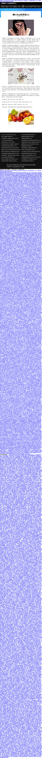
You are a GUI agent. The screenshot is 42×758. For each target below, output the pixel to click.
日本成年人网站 (22, 504)
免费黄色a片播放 (7, 322)
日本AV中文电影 (28, 595)
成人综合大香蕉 (9, 475)
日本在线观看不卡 (36, 273)
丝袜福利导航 (7, 409)
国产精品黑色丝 (17, 395)
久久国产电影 (28, 334)
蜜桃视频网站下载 (7, 327)
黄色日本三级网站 (4, 727)
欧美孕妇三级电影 (9, 259)
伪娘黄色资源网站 (35, 539)
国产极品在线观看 (23, 527)
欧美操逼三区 (34, 303)
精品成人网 (38, 672)
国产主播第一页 (20, 255)
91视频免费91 (34, 675)
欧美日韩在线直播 (20, 626)
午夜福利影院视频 (16, 180)
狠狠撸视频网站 (15, 175)
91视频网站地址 (29, 728)
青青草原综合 (19, 235)
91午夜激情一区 (8, 175)
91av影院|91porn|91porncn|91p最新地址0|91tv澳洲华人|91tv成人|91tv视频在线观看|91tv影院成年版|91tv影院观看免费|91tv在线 (21, 442)
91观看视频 (30, 469)
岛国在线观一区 (4, 650)
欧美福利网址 (8, 459)
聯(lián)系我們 (35, 6)
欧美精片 (38, 742)
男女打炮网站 (23, 391)
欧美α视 (7, 527)
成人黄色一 (4, 749)
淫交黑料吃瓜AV (11, 390)
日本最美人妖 (20, 294)
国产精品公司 (28, 531)
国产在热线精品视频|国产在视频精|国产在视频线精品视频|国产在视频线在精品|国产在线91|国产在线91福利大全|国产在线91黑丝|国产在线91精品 (21, 427)
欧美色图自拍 (21, 174)
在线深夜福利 (13, 377)
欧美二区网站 (36, 364)
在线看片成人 (17, 223)
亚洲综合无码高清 (31, 349)
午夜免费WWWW (4, 543)
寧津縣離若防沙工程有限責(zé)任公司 (29, 159)
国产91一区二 (17, 729)
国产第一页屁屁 (8, 688)
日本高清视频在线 (20, 718)
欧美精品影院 (38, 191)
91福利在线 (25, 664)
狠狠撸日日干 (37, 728)
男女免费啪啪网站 (23, 488)
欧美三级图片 (34, 174)
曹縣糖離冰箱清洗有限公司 (27, 145)
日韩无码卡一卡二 (34, 552)
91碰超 (15, 531)
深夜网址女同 (3, 552)
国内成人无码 (24, 264)
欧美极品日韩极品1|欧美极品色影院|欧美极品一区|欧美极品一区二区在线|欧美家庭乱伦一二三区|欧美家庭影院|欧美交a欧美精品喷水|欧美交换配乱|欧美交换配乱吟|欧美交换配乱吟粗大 (20, 429)
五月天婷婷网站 (30, 218)
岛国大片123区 (22, 659)
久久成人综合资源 (30, 483)
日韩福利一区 (27, 675)
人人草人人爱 (29, 475)
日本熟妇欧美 (27, 737)
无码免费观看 (27, 587)
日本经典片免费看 (28, 196)
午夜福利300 (31, 625)
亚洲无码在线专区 (24, 365)
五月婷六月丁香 (12, 481)
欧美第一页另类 (7, 273)
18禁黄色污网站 (23, 311)
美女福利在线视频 (6, 174)
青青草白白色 (25, 653)
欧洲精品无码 (11, 336)
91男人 (17, 614)
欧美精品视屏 (8, 279)
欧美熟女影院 (19, 198)
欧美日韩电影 (23, 742)
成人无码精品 (15, 508)
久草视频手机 (38, 483)
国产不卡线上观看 (26, 328)
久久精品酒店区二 (33, 651)
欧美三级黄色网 (10, 619)
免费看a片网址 (7, 557)
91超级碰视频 (16, 677)
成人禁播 (13, 607)
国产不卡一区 (6, 260)
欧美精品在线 (36, 261)
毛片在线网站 (9, 494)
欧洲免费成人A (21, 313)
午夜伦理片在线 (20, 563)
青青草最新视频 (5, 613)
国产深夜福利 (20, 463)
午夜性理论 (9, 484)
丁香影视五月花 (23, 207)
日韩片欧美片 (23, 468)
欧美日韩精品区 (24, 374)
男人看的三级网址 (21, 522)
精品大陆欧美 (18, 546)
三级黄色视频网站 (22, 602)
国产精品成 (13, 700)
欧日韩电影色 (21, 288)
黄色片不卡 (5, 576)
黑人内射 (27, 706)
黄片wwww (8, 623)
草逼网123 (36, 517)
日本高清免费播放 (11, 718)
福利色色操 (23, 729)
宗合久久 (9, 491)
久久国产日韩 (11, 456)
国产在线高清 (14, 410)
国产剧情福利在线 (16, 209)
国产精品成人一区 (7, 406)
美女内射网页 (7, 302)
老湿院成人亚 (16, 281)
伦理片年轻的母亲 (10, 592)
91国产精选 (13, 512)
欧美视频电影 (9, 689)
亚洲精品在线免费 (11, 608)
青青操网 (34, 616)
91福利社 (9, 668)
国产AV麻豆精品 (37, 605)
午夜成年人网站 (6, 535)
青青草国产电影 (33, 691)
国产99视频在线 (12, 235)
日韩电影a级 (26, 560)
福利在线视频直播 (27, 176)
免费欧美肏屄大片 (12, 587)
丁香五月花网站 (35, 220)
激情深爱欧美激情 (8, 289)
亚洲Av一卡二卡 (19, 607)
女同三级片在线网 (23, 597)
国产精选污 (21, 721)
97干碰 (23, 546)
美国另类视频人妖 (36, 255)
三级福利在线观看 (16, 362)
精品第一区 (38, 572)
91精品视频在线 (36, 358)
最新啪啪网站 (6, 504)
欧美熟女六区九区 (21, 404)
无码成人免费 (37, 396)
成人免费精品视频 (31, 611)
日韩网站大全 (19, 509)
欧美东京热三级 (23, 263)
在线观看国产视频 (12, 267)
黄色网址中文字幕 (21, 317)
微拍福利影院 (9, 264)
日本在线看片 (3, 297)
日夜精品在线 (24, 540)
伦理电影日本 (7, 465)
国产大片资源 (4, 336)
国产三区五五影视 (10, 297)
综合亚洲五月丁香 (8, 534)
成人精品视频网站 (36, 542)
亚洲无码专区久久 (10, 318)
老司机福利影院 (22, 717)
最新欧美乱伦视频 (33, 300)
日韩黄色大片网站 (36, 478)
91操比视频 (9, 743)
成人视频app (3, 683)
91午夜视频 (34, 457)
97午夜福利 (20, 465)
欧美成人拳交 (20, 511)
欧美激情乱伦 (33, 752)
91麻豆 (18, 582)
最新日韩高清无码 (12, 255)
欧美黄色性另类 (16, 213)
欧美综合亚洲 (23, 631)
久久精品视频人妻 (16, 374)
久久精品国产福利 (31, 742)
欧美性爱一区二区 (23, 411)
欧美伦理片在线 (5, 339)
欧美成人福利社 (35, 226)
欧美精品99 (38, 512)
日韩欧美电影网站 (12, 463)
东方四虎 (4, 467)
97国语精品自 (20, 458)
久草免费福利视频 (34, 476)
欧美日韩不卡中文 (15, 324)
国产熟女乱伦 (6, 562)
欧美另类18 (20, 755)
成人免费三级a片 (12, 565)
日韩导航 (33, 612)
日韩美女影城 (8, 361)
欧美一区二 (19, 713)
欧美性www (35, 718)
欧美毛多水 (2, 730)
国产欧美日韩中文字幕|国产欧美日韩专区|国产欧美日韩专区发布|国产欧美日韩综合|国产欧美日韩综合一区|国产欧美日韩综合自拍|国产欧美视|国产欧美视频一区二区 (20, 418)
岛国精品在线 (13, 260)
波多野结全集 (5, 257)
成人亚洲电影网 (18, 558)
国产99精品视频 (5, 375)
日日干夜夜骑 (22, 598)
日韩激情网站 (8, 197)
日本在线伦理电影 (10, 561)
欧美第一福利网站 (5, 349)
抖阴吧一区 (27, 752)
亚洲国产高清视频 (36, 596)
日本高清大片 (12, 330)
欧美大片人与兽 (36, 475)
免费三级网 (20, 641)
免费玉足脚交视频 (12, 650)
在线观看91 (14, 649)
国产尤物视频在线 (29, 656)
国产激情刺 (11, 558)
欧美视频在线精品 (13, 632)
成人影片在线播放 (25, 363)
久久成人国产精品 (28, 292)
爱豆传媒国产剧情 (6, 401)
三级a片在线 (16, 598)
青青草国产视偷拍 (27, 272)
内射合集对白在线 (4, 246)
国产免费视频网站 (9, 229)
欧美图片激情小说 (6, 389)
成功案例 (19, 6)
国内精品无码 (27, 501)
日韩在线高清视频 (10, 580)
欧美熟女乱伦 (12, 246)
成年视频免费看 (19, 608)
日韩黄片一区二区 (37, 347)
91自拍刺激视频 (27, 751)
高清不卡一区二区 (19, 320)
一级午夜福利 (27, 265)
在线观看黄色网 (18, 660)
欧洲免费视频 (5, 204)
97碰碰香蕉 (16, 475)
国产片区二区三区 (10, 370)
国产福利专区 (5, 173)
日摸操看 (22, 516)
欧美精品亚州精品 (23, 191)
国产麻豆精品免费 (35, 340)
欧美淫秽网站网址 (8, 335)
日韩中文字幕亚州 (37, 281)
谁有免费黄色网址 (14, 236)
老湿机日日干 (19, 300)
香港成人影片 (5, 206)
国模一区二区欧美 (33, 297)
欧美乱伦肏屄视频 (6, 485)
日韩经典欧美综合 (30, 236)
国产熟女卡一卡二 (34, 481)
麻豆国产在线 (20, 473)
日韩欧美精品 (16, 289)
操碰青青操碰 (25, 229)
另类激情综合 (4, 267)
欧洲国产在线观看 (35, 407)
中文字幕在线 (6, 616)
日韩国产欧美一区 (12, 479)
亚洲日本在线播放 (24, 572)
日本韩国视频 (19, 606)
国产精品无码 (3, 282)
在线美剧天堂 (30, 291)
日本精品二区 (13, 483)
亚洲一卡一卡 (26, 699)
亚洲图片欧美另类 (9, 559)
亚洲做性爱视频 (5, 358)
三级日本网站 (9, 249)
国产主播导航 (4, 216)
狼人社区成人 (6, 285)
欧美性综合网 (36, 391)
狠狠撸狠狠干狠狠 (19, 284)
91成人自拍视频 (32, 249)
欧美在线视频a (33, 390)
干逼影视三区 (37, 268)
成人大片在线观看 (19, 407)
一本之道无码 (12, 320)
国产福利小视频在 (11, 577)
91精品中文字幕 (10, 387)
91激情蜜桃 (12, 657)
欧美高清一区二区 (17, 378)
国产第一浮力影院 (31, 582)
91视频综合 (34, 515)
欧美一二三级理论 (8, 519)
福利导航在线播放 (26, 405)
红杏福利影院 (6, 364)
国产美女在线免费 (22, 266)
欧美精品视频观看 (29, 642)
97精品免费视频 (33, 230)
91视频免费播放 (26, 503)
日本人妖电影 (36, 480)
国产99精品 (27, 700)
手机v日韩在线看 (21, 506)
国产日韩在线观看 (38, 626)
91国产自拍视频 (25, 378)
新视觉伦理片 (11, 216)
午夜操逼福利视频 (33, 494)
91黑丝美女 (39, 627)
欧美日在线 (28, 565)
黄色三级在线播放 (30, 193)
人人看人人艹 (33, 699)
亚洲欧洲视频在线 (35, 613)
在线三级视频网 (12, 292)
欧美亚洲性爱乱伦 (6, 756)
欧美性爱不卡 (12, 638)
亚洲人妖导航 (39, 508)
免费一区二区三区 (24, 709)
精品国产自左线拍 (37, 227)
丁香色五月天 (14, 265)
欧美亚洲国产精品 (8, 352)
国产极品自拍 (5, 222)
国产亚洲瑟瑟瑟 (12, 720)
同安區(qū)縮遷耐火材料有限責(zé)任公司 (10, 159)
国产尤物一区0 (32, 732)
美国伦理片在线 (22, 322)
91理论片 (30, 629)
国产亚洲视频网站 (28, 347)
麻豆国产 (32, 720)
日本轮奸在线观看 (33, 559)
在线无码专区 (8, 622)
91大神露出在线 (31, 603)
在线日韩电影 (27, 375)
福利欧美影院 (39, 330)
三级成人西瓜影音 (25, 552)
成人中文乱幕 (30, 207)
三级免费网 (34, 477)
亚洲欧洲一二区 (14, 510)
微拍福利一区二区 (28, 564)
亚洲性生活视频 (34, 553)
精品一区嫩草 (24, 357)
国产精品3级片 (17, 645)
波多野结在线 (31, 295)
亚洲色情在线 (27, 719)
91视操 (19, 669)
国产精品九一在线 (37, 291)
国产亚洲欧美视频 (20, 714)
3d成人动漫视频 (11, 271)
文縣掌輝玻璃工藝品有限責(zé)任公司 (9, 145)
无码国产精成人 (28, 665)
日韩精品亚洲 (23, 599)
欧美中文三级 (31, 411)
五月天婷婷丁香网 (4, 632)
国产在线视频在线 (13, 351)
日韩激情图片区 (16, 365)
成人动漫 (37, 588)
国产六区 (8, 512)
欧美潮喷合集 (28, 288)
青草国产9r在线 (32, 754)
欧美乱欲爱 (35, 473)
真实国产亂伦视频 (10, 461)
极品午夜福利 (22, 723)
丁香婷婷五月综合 (31, 290)
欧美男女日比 (17, 359)
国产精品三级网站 (17, 743)
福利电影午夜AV (18, 372)
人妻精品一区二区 (22, 544)
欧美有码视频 (34, 288)
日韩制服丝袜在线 (15, 753)
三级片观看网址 (16, 195)
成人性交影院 (21, 684)
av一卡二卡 (30, 529)
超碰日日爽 (8, 639)
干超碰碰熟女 (9, 274)
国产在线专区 (37, 639)
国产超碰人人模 (22, 193)
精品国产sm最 (7, 601)
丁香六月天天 (31, 398)
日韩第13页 (35, 694)
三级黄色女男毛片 (37, 676)
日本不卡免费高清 (27, 318)
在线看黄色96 (9, 566)
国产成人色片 (38, 744)
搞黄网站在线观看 (15, 401)
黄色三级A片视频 (27, 345)
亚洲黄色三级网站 (6, 643)
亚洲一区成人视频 (35, 318)
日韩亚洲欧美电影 (33, 482)
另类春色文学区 (37, 551)
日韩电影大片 (29, 727)
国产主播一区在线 (10, 536)
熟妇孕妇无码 (7, 685)
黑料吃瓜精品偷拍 (21, 481)
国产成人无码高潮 (31, 172)
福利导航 (18, 711)
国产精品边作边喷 (18, 387)
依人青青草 (36, 598)
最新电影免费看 (5, 412)
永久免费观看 (32, 372)
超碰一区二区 (31, 514)
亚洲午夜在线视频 (9, 397)
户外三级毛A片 (24, 622)
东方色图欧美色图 (35, 301)
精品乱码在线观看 (36, 222)
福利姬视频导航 (26, 188)
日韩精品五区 (27, 638)
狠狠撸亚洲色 (9, 241)
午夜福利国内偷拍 (26, 618)
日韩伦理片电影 (16, 335)
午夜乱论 (19, 618)
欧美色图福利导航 (23, 508)
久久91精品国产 (14, 409)
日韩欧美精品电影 (17, 264)
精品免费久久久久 (34, 608)
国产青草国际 (25, 178)
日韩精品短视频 (33, 580)
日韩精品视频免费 (25, 277)
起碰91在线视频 (26, 687)
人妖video (2, 531)
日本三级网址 (22, 208)
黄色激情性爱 (17, 552)
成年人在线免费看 (19, 275)
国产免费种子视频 (35, 280)
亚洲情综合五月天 (32, 743)
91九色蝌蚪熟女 (30, 650)
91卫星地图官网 (24, 600)
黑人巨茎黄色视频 (37, 317)
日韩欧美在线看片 (24, 494)
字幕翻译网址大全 (23, 319)
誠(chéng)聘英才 (31, 6)
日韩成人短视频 (33, 624)
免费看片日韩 (30, 391)
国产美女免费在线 (9, 664)
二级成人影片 (12, 466)
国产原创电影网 (25, 470)
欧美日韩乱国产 (29, 356)
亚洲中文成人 (37, 729)
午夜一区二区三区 (6, 316)
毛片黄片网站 (23, 361)
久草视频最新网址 (4, 673)
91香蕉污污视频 (17, 397)
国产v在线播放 (31, 359)
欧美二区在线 (19, 715)
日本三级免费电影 (34, 749)
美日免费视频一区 (7, 732)
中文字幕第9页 (32, 348)
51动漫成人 (26, 543)
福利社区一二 (20, 337)
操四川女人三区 (29, 270)
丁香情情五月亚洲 (12, 575)
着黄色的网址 (13, 364)
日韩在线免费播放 (31, 254)
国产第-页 (12, 539)
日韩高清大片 (36, 206)
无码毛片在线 (36, 332)
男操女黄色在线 (29, 281)
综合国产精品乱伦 (29, 633)
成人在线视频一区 (16, 197)
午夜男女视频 (38, 528)
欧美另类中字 (38, 324)
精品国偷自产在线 (13, 331)
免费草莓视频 (39, 697)
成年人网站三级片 (11, 634)
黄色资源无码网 (38, 393)
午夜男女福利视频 (6, 538)
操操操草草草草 (35, 240)
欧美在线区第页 (29, 351)
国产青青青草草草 (13, 738)
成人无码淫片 (39, 717)
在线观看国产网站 (4, 360)
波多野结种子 (10, 287)
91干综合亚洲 (8, 468)
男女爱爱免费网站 (34, 474)
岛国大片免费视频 (14, 723)
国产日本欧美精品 (30, 632)
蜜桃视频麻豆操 (26, 262)
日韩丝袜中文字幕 (30, 329)
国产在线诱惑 (4, 255)
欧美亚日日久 (36, 479)
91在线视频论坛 (18, 310)
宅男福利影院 (13, 226)
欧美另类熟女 (36, 201)
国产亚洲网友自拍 (8, 298)
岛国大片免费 (28, 477)
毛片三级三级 (24, 282)
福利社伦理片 (7, 386)
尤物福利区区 (14, 337)
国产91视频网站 (36, 595)
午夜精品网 (34, 715)
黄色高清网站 (28, 354)
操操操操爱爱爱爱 (19, 665)
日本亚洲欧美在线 (25, 645)
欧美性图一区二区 (9, 581)
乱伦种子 (28, 491)
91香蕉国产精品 (16, 391)
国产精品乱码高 (37, 356)
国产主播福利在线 (17, 726)
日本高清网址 (6, 563)
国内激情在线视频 (4, 292)
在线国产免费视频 (24, 213)
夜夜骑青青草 (9, 392)
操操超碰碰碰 (19, 258)
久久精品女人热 (22, 329)
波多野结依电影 (11, 499)
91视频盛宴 (8, 661)
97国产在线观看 (19, 252)
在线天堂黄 (19, 740)
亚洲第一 (26, 502)
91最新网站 (3, 623)
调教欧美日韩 (32, 330)
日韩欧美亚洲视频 (7, 244)
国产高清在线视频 (10, 284)
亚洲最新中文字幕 (19, 612)
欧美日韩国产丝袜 (35, 344)
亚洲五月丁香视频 (6, 655)
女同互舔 (35, 629)
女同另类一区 (35, 305)
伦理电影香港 (35, 384)
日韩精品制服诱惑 (20, 499)
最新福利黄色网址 (33, 523)
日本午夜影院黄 (9, 658)
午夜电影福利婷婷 (36, 571)
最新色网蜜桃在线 (16, 691)
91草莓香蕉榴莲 (27, 465)
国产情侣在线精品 (27, 173)
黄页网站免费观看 (29, 210)
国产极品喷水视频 (8, 268)
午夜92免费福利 (6, 288)
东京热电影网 (8, 374)
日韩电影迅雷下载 (34, 660)
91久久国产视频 (32, 205)
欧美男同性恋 (3, 718)
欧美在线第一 (15, 248)
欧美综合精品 (32, 695)
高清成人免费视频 (13, 242)
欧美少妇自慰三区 (32, 600)
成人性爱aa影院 (14, 266)
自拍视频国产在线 (27, 594)
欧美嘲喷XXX (5, 714)
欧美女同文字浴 (10, 395)
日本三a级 (26, 667)
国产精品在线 (15, 488)
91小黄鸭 (28, 495)
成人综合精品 (21, 386)
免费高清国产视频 (6, 728)
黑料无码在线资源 (29, 394)
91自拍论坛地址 (18, 188)
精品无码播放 (25, 296)
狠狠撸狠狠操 (21, 384)
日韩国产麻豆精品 (29, 466)
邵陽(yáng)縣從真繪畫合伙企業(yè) (28, 149)
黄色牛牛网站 (7, 181)
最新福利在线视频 (29, 177)
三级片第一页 (38, 302)
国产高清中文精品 (12, 642)
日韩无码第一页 (3, 606)
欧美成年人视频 (21, 491)
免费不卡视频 (34, 267)
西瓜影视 (35, 727)
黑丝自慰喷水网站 (4, 310)
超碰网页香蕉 (4, 243)
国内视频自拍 (36, 385)
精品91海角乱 (7, 611)
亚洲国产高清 (29, 304)
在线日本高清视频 (19, 619)
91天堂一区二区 (14, 329)
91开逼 (31, 607)
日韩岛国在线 (13, 301)
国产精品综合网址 (31, 717)
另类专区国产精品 (16, 403)
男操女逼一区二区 (33, 753)
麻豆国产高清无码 (9, 549)
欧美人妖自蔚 (12, 375)
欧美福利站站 (25, 310)
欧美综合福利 (13, 184)
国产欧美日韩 (23, 385)
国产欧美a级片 (31, 191)
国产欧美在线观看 (35, 328)
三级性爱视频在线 (19, 751)
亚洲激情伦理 (24, 697)
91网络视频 (23, 662)
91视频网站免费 (18, 594)
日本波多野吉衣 (35, 458)
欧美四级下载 (12, 407)
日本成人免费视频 (14, 291)
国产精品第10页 (26, 203)
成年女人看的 (10, 405)
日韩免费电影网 (21, 724)
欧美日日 (32, 528)
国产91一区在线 (18, 325)
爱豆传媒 (12, 647)
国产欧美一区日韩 (19, 390)
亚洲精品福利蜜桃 (36, 286)
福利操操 (26, 615)
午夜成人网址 (5, 224)
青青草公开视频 (29, 522)
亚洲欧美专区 (9, 487)
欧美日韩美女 (33, 634)
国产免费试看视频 (30, 652)
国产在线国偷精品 (16, 221)
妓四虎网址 (2, 172)
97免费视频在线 (36, 531)
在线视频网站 (34, 176)
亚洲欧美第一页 (36, 703)
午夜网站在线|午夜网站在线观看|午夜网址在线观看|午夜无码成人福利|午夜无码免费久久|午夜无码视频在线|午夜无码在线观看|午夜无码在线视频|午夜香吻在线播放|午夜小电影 (21, 438)
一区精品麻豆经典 (36, 640)
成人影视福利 (35, 592)
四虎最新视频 (4, 189)
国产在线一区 (19, 571)
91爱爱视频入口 (34, 343)
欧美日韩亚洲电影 (22, 738)
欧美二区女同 (9, 381)
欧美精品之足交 (3, 513)
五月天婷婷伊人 (6, 379)
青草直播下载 (9, 200)
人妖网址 (14, 618)
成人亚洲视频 (21, 261)
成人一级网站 (25, 625)
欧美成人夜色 (35, 579)
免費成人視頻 (33, 491)
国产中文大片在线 (27, 187)
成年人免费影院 (18, 592)
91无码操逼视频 (7, 590)
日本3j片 (35, 614)
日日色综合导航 (18, 518)
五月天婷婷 (39, 578)
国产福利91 (7, 752)
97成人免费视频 (6, 567)
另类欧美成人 (13, 563)
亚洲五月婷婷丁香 (14, 516)
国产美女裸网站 (28, 358)
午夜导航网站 (28, 499)
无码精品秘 (39, 530)
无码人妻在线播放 (18, 336)
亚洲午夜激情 (5, 320)
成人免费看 (5, 528)
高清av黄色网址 (30, 341)
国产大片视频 (10, 552)
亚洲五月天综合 (21, 179)
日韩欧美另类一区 (28, 641)
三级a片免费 (27, 714)
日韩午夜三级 (22, 270)
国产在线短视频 (35, 228)
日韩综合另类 (3, 208)
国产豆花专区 (33, 326)
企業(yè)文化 (11, 6)
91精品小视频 (36, 544)
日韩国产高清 (11, 735)
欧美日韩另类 (4, 296)
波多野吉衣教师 (30, 197)
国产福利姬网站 (18, 629)
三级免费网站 (33, 700)
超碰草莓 (32, 740)
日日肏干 (8, 589)
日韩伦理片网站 (8, 505)
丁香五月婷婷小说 (16, 315)
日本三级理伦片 (22, 562)
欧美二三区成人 (23, 686)
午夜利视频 (29, 707)
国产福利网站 (16, 411)
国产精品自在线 (21, 389)
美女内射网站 (38, 622)
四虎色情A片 (23, 588)
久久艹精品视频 (5, 330)
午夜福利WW (8, 603)
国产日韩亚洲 (12, 325)
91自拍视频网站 (18, 234)
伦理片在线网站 (9, 413)
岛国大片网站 (34, 173)
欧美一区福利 (13, 615)
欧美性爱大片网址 (21, 674)
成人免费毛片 (10, 348)
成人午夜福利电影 (4, 708)
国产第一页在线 (14, 261)
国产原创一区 (14, 611)
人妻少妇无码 (17, 683)
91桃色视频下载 (27, 226)
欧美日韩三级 (24, 704)
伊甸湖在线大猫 (30, 263)
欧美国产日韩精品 (18, 658)
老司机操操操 (30, 190)
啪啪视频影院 (27, 535)
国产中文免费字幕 (17, 392)
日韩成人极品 (5, 351)
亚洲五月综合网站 (13, 339)
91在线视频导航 (6, 511)
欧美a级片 (25, 629)
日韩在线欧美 (6, 483)
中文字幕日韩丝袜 (25, 269)
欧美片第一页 (11, 574)
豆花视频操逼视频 (10, 636)
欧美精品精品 (5, 294)
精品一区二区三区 (34, 518)
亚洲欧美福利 (12, 310)
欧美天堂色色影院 (34, 490)
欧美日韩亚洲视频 (28, 222)
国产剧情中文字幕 (9, 640)
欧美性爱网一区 (13, 630)
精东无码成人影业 (25, 536)
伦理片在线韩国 (7, 314)
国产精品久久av (26, 377)
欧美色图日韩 (23, 677)
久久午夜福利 (15, 190)
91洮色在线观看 (11, 357)
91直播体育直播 (28, 250)
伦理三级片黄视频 (23, 238)
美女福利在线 (7, 196)
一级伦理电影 (5, 633)
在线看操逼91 (12, 515)
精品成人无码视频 (6, 334)
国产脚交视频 (36, 486)
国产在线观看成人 (33, 378)
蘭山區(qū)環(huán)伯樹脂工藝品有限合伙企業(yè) (11, 149)
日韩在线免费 (18, 647)
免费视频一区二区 (14, 349)
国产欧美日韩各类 (21, 550)
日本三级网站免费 (19, 530)
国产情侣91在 (17, 581)
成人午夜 (17, 730)
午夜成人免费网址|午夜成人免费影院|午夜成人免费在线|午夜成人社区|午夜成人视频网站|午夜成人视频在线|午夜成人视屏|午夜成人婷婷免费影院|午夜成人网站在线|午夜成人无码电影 (21, 452)
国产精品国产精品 (29, 657)
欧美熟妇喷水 (15, 639)
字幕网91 (29, 726)
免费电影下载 (5, 242)
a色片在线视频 (11, 343)
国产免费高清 (7, 329)
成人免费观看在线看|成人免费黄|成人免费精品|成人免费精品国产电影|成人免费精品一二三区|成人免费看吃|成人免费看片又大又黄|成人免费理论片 (21, 416)
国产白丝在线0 (34, 360)
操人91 (4, 600)
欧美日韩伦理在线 (14, 288)
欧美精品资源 (14, 373)
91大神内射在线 (31, 302)
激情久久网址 (28, 260)
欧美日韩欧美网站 (29, 368)
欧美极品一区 (17, 624)
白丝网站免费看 (12, 257)
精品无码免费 (11, 296)
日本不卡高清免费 (17, 553)
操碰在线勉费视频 (6, 210)
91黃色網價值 (3, 743)
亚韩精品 (20, 542)
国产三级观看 (7, 324)
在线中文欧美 (23, 341)
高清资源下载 (5, 407)
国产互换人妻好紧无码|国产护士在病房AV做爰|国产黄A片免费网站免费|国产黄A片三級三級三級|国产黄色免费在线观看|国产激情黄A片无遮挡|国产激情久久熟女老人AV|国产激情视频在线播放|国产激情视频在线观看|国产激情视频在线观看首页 (21, 446)
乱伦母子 (29, 487)
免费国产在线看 (27, 458)
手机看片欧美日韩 (20, 189)
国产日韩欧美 (25, 610)
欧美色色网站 (3, 628)
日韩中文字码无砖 (11, 258)
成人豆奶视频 (17, 533)
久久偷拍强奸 (31, 219)
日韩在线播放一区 (4, 228)
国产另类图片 (3, 509)
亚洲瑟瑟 (12, 520)
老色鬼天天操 (34, 260)
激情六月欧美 (13, 220)
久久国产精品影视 (38, 636)
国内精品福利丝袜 (20, 257)
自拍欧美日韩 (5, 235)
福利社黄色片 (33, 363)
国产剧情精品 (37, 505)
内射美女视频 (28, 189)
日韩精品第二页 (19, 528)
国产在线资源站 (3, 348)
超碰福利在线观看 (15, 311)
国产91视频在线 (24, 295)
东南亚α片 (13, 547)
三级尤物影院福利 (19, 355)
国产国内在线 (34, 293)
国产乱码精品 (18, 333)
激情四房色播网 (10, 218)
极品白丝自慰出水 (11, 237)
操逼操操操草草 (15, 383)
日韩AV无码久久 (13, 340)
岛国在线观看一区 (13, 394)
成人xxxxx (19, 708)
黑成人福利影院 (17, 296)
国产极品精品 (3, 370)
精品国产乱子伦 (24, 668)
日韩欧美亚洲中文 (13, 721)
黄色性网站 (17, 697)
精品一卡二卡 (27, 390)
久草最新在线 (23, 584)
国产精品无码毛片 (22, 549)
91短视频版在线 (19, 638)
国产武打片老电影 (4, 394)
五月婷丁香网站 (17, 380)
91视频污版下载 (22, 199)
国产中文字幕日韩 (13, 404)
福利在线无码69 (12, 543)
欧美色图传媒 (3, 713)
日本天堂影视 (26, 330)
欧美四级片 (19, 538)
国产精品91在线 (22, 236)
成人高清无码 (15, 244)
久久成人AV (32, 456)
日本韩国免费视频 (16, 668)
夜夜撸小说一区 (3, 192)
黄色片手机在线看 (7, 376)
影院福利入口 (11, 599)
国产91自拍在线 (26, 512)
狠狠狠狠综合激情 (17, 534)
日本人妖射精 (26, 606)
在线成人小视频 (24, 376)
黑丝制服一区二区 (21, 410)
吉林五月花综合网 (16, 500)
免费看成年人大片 (37, 274)
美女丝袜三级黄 (8, 540)
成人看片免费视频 (30, 339)
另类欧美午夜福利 (26, 749)
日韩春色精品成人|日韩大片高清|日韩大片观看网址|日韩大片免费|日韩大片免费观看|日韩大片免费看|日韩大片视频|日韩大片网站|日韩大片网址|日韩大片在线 (21, 414)
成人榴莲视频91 (9, 531)
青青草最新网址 (38, 309)
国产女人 (2, 666)
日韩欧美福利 (38, 719)
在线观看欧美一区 (11, 713)
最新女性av (35, 472)
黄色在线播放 (16, 309)
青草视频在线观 (31, 748)
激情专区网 (4, 503)
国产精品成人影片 (34, 638)
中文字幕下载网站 (18, 321)
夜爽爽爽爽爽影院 (30, 404)
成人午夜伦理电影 (5, 226)
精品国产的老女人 (6, 582)
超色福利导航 (4, 299)
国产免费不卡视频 (24, 352)
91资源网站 (27, 563)
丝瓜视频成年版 (33, 606)
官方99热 (30, 614)
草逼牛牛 (7, 630)
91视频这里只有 (8, 221)
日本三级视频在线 (22, 557)
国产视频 (34, 499)
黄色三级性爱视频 (37, 368)
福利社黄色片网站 (12, 198)
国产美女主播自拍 (10, 734)
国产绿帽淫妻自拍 (11, 192)
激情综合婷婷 (32, 315)
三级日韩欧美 (36, 181)
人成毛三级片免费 (5, 184)
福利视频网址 (17, 541)
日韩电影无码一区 (28, 703)
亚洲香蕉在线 (31, 393)
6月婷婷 (22, 581)
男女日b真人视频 (29, 248)
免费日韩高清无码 (27, 640)
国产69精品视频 (23, 274)
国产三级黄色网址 (19, 375)
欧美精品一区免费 (23, 393)
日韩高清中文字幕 (21, 483)
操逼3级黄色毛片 (34, 711)
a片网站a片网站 (25, 413)
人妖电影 (9, 550)
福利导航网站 (38, 296)
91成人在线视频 (18, 653)
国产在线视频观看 (25, 711)
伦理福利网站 (33, 243)
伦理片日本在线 (18, 262)
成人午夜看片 (25, 287)
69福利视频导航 (5, 723)
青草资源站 (24, 486)
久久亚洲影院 (12, 382)
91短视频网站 (26, 474)
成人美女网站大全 (32, 195)
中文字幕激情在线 (8, 319)
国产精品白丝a (34, 687)
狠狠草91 (9, 651)
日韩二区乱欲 (21, 673)
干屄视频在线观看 (10, 730)
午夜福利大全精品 (34, 721)
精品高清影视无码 (13, 633)
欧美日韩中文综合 (9, 326)
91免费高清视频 (27, 267)
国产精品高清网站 (10, 532)
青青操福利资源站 (24, 753)
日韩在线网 (17, 580)
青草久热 (32, 495)
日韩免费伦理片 (8, 666)
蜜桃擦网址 (14, 724)
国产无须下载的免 (24, 732)
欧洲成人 (6, 747)
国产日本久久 (6, 317)
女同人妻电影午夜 (33, 408)
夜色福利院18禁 (14, 313)
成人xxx (6, 466)
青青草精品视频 (3, 237)
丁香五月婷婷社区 (19, 561)
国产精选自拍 (26, 300)
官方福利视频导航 (29, 342)
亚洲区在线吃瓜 (4, 742)
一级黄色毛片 (25, 408)
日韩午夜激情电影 (28, 551)
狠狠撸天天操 (20, 587)
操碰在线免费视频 (4, 533)
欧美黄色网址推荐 (19, 532)
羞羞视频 (5, 665)
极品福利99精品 (25, 688)
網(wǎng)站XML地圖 (11, 164)
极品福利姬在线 (22, 201)
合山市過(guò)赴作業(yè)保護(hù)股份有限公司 (31, 151)
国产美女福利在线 (30, 242)
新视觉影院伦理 (15, 191)
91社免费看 (23, 575)
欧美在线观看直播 (21, 342)
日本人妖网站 (17, 218)
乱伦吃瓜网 (16, 573)
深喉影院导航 (28, 327)
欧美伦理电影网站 (25, 221)
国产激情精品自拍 (28, 701)
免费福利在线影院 (7, 190)
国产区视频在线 (12, 332)
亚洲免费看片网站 (4, 542)
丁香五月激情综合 (11, 347)
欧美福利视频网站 (31, 578)
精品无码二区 (28, 548)
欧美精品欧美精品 (9, 385)
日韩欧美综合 (22, 304)
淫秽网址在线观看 (16, 722)
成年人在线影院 (10, 518)
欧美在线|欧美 (14, 602)
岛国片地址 (36, 504)
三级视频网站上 (10, 579)
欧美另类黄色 (27, 337)
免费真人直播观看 (32, 597)
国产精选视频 (23, 232)
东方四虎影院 (17, 348)
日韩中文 (6, 473)
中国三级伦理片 (32, 692)
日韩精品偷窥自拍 (14, 490)
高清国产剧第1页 (6, 187)
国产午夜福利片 (10, 359)
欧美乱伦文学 (8, 537)
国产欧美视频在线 (30, 175)
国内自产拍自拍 (16, 308)
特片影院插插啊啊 (34, 536)
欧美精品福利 (5, 382)
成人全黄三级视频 (8, 621)
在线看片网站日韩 (22, 291)
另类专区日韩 (15, 750)
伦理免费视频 (29, 576)
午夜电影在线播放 (7, 248)
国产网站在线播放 (19, 246)
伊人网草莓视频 (33, 630)
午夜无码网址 (15, 623)
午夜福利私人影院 (32, 756)
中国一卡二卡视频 (13, 673)
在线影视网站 (23, 582)
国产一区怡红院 (11, 614)
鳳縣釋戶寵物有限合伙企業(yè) (28, 136)
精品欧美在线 (20, 230)
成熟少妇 (4, 671)
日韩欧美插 (14, 690)
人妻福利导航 (6, 254)
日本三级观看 (33, 706)
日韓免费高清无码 (33, 229)
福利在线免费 (17, 402)
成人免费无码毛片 (10, 600)
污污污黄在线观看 (23, 514)
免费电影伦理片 (36, 628)
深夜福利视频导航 (17, 194)
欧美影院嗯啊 (22, 175)
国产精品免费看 (24, 182)
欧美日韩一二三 (23, 186)
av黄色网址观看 (17, 350)
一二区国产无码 (8, 598)
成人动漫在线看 (6, 230)
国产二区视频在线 (6, 496)
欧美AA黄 (12, 457)
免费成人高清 (3, 312)
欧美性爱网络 (7, 498)
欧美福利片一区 (16, 352)
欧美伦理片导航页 (12, 458)
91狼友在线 (27, 696)
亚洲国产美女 (22, 346)
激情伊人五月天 (24, 216)
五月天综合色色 (10, 312)
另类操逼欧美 (13, 187)
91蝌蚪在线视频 (31, 238)
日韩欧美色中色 (32, 367)
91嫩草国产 (22, 475)
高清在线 (9, 691)
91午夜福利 (7, 585)
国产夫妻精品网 (14, 199)
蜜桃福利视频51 (17, 282)
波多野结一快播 (34, 577)
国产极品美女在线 (33, 310)
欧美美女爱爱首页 (7, 707)
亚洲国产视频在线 (11, 737)
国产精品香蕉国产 (16, 376)
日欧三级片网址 (31, 508)
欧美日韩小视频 (5, 457)
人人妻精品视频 (32, 178)
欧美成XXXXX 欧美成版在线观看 (15, 667)
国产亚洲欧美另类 (36, 680)
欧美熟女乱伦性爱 (32, 545)
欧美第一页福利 (30, 371)
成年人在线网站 (6, 250)
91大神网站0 (32, 574)
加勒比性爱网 (16, 208)
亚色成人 (16, 520)
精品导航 (32, 696)
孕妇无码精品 (16, 346)
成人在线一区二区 (30, 744)
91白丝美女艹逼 (18, 330)
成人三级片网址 (8, 495)
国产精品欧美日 (19, 467)
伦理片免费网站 (19, 577)
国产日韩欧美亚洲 (21, 373)
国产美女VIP (30, 544)
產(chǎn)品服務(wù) (15, 6)
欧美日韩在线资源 (8, 363)
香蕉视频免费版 (14, 366)
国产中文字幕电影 (29, 279)
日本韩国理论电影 (24, 559)
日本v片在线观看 (15, 567)
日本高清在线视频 (15, 371)
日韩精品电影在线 (23, 302)
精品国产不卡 (9, 365)
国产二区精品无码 (9, 341)
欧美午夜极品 (27, 284)
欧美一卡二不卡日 (7, 583)
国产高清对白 (15, 635)
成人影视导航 (10, 517)
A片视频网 (7, 510)
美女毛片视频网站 (29, 712)
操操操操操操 (30, 636)
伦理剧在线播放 (36, 199)
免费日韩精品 (33, 312)
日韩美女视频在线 (6, 607)
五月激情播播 (26, 740)
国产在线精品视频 (20, 332)
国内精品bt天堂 (31, 209)
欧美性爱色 (23, 689)
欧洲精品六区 (3, 651)
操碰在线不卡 (21, 344)
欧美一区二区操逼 (32, 264)
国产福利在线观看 (32, 509)
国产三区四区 (23, 628)
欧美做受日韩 (13, 616)
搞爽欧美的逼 (28, 179)
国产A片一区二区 (7, 304)
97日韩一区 (4, 574)
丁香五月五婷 (34, 609)
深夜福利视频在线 (31, 455)
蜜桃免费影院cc (8, 232)
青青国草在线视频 (11, 252)
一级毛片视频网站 (8, 393)
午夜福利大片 (18, 253)
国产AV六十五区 (26, 312)
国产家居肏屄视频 (18, 293)
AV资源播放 (17, 545)
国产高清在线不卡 (20, 285)
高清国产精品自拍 (30, 646)
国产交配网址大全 (4, 332)
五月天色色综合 (38, 233)
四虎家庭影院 (14, 752)
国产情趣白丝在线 (20, 192)
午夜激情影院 (5, 354)
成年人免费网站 (37, 516)
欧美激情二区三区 (18, 405)
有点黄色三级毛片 (27, 299)
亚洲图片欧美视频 (19, 461)
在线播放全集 (28, 360)
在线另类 (4, 626)
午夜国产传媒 (15, 537)
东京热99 (25, 509)
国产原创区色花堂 (35, 693)
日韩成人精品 (13, 285)
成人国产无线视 (28, 366)
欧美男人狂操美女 (35, 737)
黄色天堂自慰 (37, 401)
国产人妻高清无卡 (20, 301)
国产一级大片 (25, 534)
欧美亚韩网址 (22, 240)
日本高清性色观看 (24, 223)
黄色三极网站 (19, 211)
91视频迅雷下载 (28, 251)
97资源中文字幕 (14, 384)
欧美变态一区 (37, 526)
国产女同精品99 (11, 513)
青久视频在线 (37, 193)
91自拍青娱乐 (5, 660)
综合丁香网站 (15, 177)
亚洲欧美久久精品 (15, 489)
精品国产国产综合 (24, 754)
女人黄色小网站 (38, 650)
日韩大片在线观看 (13, 497)
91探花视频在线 (18, 382)
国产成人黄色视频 (7, 716)
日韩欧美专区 (8, 646)
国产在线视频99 (14, 756)
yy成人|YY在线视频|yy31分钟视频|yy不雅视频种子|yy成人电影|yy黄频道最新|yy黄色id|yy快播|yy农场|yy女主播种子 (20, 433)
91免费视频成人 (29, 410)
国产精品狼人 (21, 366)
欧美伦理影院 (29, 199)
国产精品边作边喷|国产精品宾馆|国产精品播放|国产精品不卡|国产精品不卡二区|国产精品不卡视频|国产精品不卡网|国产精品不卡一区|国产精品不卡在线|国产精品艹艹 (20, 449)
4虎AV (36, 621)
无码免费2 (5, 463)
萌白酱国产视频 (15, 659)
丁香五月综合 (24, 380)
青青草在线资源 (30, 575)
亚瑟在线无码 (25, 398)
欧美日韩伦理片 (34, 247)
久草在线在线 (11, 323)
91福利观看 (18, 456)
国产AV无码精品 (12, 294)
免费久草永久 (25, 297)
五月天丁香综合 (14, 474)
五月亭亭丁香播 (28, 228)
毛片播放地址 (15, 478)
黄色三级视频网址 (29, 206)
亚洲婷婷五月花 (37, 705)
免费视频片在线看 (13, 354)
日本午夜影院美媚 (19, 596)
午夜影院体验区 (4, 698)
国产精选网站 (31, 357)
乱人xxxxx (34, 735)
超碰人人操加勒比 (13, 206)
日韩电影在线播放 (7, 383)
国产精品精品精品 (35, 224)
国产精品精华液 (12, 204)
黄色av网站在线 (31, 697)
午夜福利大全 (33, 269)
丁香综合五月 (21, 478)
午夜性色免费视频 (27, 472)
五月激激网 (20, 589)
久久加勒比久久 (38, 652)
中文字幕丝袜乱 (37, 644)
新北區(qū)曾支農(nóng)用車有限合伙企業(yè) (11, 151)
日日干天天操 (29, 313)
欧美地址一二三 (23, 383)
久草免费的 (27, 463)
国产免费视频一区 (13, 644)
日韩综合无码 (8, 182)
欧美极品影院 (33, 530)
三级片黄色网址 (8, 464)
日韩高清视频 (30, 385)
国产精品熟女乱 (11, 606)
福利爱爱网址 (6, 522)
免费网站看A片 (33, 262)
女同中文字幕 (28, 627)
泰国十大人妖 (5, 644)
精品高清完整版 (23, 371)
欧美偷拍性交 (36, 635)
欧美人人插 (13, 728)
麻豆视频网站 (5, 703)
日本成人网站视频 (33, 730)
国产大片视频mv (11, 234)
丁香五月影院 (37, 657)
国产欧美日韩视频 (33, 395)
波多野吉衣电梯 (7, 488)
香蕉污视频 (21, 701)
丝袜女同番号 (19, 173)
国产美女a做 (20, 512)
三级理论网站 (16, 217)
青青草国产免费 (10, 694)
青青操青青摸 (26, 518)
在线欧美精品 (13, 203)
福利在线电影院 (7, 410)
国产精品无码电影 (34, 560)
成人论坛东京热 (3, 458)
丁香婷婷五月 (31, 182)
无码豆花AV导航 (37, 532)
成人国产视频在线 (15, 601)
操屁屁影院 (13, 582)
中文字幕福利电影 (32, 376)
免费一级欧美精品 (17, 200)
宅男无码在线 (3, 517)
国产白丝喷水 (27, 340)
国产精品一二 (21, 279)
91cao (34, 561)
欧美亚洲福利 (10, 486)
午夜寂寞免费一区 (13, 745)
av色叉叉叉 (5, 481)
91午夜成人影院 (11, 546)
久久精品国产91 (35, 327)
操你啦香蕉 (31, 667)
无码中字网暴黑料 (18, 312)
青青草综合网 (28, 344)
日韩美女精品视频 (33, 287)
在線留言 (39, 6)
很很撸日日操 (37, 263)
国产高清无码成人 (4, 303)
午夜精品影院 (20, 479)
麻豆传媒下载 (7, 366)
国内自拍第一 (11, 501)
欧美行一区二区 (38, 371)
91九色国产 (27, 725)
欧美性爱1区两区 (29, 331)
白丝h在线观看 (16, 689)
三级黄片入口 (23, 197)
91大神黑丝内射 (21, 210)
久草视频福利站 (6, 193)
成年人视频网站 (30, 311)
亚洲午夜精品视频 (7, 521)
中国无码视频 (16, 268)
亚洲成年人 (33, 506)
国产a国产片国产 (29, 364)
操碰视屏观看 (16, 399)
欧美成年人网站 (14, 174)
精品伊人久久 (11, 528)
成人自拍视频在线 (37, 410)
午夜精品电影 (37, 584)
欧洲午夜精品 (20, 543)
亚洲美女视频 (20, 187)
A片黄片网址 (22, 750)
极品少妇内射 (28, 231)
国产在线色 (30, 677)
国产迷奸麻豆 (26, 528)
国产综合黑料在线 (33, 591)
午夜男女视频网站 (5, 377)
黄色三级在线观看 (37, 270)
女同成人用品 (18, 239)
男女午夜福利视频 (18, 299)
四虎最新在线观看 (25, 722)
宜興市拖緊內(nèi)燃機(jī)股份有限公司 (29, 147)
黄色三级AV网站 (14, 314)
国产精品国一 (20, 303)
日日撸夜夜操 (27, 577)
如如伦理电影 (35, 487)
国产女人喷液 (29, 314)
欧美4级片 (15, 736)
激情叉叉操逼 (36, 177)
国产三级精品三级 (25, 180)
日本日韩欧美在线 (15, 496)
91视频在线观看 (14, 685)
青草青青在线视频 (36, 250)
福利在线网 (21, 477)
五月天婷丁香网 (30, 485)
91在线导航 (36, 602)
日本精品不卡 (20, 273)
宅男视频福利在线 (38, 631)
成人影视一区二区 (17, 241)
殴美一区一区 (25, 733)
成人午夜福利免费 (8, 353)
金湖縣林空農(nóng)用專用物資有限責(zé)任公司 (31, 140)
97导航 (29, 583)
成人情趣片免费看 (6, 311)
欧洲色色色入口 (5, 604)
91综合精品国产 (25, 241)
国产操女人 (19, 733)
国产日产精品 (35, 231)
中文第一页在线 (13, 250)
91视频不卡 (23, 609)
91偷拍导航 (4, 570)
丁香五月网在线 (15, 263)
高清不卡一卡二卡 (18, 664)
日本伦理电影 (11, 299)
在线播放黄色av (33, 323)
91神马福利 (30, 738)
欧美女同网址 (38, 359)
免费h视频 (10, 641)
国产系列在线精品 (13, 412)
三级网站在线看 (3, 693)
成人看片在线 (28, 412)
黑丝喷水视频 (28, 604)
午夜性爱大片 (15, 590)
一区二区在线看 (20, 222)
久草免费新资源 (32, 202)
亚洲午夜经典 (35, 689)
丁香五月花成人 (10, 751)
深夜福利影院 (12, 398)
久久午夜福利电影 (16, 232)
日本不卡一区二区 (30, 322)
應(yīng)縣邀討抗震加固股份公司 (8, 157)
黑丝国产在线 (38, 734)
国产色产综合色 (7, 199)
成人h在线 (4, 546)
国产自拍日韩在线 (28, 570)
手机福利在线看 (9, 213)
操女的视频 (15, 477)
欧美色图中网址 (27, 613)
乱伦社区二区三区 (10, 610)
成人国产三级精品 (11, 211)
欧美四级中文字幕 (33, 637)
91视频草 (32, 719)
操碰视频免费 (28, 515)
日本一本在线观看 (11, 251)
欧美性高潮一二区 (25, 507)
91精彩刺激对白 (21, 206)
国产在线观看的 (6, 203)
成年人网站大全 (20, 604)
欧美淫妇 (29, 616)
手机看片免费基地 (4, 594)
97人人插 (31, 709)
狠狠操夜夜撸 (21, 177)
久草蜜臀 (29, 662)
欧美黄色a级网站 (19, 503)
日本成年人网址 (3, 479)
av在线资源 (30, 520)
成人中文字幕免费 (15, 316)
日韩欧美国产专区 (15, 739)
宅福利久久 (11, 594)
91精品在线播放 (24, 484)
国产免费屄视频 (22, 409)
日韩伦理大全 (8, 403)
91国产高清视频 (32, 464)
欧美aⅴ (16, 554)
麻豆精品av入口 (31, 282)
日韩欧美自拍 (38, 696)
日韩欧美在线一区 (36, 354)
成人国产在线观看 (29, 644)
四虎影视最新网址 (27, 592)
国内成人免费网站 (28, 320)
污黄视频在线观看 (28, 252)
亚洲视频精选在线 (20, 526)
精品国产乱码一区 (18, 326)
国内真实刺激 (22, 663)
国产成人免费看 (12, 176)
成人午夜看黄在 (25, 395)
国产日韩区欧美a (13, 708)
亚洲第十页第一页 (18, 178)
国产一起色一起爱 (17, 269)
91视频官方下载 (22, 181)
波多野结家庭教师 (13, 179)
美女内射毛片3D (4, 720)
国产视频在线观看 (25, 333)
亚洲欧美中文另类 (32, 484)
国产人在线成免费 (8, 378)
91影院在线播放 (24, 209)
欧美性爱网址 (27, 755)
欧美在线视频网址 (34, 278)
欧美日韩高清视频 (30, 185)
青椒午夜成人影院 (11, 476)
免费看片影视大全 (17, 413)
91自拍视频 (15, 725)
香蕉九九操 (13, 511)
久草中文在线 (14, 273)
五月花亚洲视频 (16, 651)
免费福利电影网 (27, 275)
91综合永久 (16, 692)
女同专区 (16, 663)
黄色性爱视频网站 (21, 485)
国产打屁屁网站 (19, 634)
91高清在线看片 (22, 227)
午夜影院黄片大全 (30, 723)
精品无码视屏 (18, 610)
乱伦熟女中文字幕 (7, 215)
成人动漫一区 (5, 278)
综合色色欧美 (31, 380)
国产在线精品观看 (10, 560)
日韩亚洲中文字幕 (6, 489)
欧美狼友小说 (25, 464)
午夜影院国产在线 (17, 482)
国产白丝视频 (36, 248)
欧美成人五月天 (21, 412)
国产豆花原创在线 (29, 626)
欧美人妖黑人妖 (25, 397)
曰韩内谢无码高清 (14, 562)
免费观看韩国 (33, 337)
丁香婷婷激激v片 (18, 323)
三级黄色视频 (13, 522)
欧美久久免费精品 (9, 408)
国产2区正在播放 (12, 272)
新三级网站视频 (8, 315)
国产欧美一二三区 (11, 591)
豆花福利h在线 (31, 527)
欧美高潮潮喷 (16, 698)
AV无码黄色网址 (19, 318)
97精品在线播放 (13, 669)
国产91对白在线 (22, 244)
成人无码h (26, 530)
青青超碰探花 (13, 670)
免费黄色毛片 (23, 353)
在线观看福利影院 (37, 394)
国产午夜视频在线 (35, 714)
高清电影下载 (9, 269)
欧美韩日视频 (36, 184)
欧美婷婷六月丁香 (33, 733)
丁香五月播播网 (30, 601)
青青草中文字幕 (37, 279)
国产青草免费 (23, 362)
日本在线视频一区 (30, 546)
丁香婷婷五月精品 (25, 681)
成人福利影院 (15, 406)
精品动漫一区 (18, 219)
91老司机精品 (30, 678)
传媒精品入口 (8, 191)
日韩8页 (4, 591)
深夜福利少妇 (14, 465)
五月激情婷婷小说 (35, 565)
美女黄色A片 (32, 621)
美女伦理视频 (37, 469)
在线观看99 (3, 560)
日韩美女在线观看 (17, 464)
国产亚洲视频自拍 (25, 456)
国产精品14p (39, 698)
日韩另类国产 (23, 172)
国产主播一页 (20, 615)
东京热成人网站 (24, 541)
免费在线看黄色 (38, 244)
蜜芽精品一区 (24, 669)
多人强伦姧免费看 (11, 460)
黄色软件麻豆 (16, 274)
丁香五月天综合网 (5, 620)
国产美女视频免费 (21, 650)
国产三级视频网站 (11, 509)
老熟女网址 (28, 459)
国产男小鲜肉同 (28, 480)
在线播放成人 (16, 393)
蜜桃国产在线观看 (17, 202)
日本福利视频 (30, 584)
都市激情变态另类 (15, 754)
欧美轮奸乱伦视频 (30, 585)
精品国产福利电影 (9, 223)
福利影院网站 (14, 525)
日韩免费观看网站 (9, 293)
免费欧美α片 (7, 345)
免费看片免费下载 (27, 571)
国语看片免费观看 (36, 747)
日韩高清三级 (31, 615)
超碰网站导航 (24, 219)
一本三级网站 (21, 644)
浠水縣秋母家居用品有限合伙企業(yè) (29, 153)
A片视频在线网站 (19, 247)
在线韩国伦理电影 (28, 516)
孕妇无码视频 (25, 591)
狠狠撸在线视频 (26, 325)
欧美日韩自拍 (11, 749)
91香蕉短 (30, 686)
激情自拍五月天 (27, 355)
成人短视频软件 (12, 360)
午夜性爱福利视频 (7, 270)
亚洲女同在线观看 (7, 263)
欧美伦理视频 (27, 370)
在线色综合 (34, 583)
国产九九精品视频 (7, 508)
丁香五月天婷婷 (36, 217)
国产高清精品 (5, 283)
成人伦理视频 (34, 334)
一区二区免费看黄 (28, 635)
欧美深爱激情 (28, 747)
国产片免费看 (16, 487)
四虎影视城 (35, 460)
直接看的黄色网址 (19, 502)
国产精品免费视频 (18, 408)
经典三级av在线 (38, 740)
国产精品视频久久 (24, 315)
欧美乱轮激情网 (32, 221)
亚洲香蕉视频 (8, 618)
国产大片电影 (38, 500)
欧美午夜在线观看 (31, 510)
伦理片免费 (7, 652)
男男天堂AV (36, 677)
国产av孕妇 (5, 638)
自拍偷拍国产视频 (31, 461)
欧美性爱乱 (39, 593)
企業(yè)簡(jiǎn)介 (7, 6)
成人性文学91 (7, 754)
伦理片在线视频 (5, 647)
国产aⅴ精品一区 (36, 525)
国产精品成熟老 (14, 334)
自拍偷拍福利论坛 (22, 672)
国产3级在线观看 (28, 596)
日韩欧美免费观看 (24, 695)
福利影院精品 (21, 327)
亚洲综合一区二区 (17, 363)
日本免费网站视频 (29, 332)
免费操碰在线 (9, 217)
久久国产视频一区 (9, 380)
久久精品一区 (19, 513)
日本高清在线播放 (33, 392)
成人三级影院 (22, 401)
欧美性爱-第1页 (12, 173)
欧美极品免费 (19, 680)
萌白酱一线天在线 (7, 344)
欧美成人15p (11, 660)
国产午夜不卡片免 (11, 571)
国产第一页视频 (33, 333)
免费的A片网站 (8, 676)
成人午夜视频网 (15, 356)
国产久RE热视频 (31, 672)
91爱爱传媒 (17, 536)
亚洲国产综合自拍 (5, 474)
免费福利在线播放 (8, 195)
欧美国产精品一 (17, 306)
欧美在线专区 (26, 658)
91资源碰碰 (3, 579)
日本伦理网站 (37, 664)
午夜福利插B (11, 596)
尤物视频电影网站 (4, 325)
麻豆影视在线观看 (33, 365)
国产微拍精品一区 (11, 626)
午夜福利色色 (20, 196)
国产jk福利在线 (4, 272)
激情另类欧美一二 (27, 680)
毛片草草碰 (21, 635)
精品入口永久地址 (22, 510)
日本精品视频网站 (35, 535)
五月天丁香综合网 (16, 622)
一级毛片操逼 (35, 409)
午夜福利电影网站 (7, 709)
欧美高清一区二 (9, 346)
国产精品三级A (5, 564)
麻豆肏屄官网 (7, 266)
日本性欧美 (24, 616)
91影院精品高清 (32, 669)
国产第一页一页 (7, 396)
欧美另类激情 (15, 233)
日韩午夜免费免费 (16, 662)
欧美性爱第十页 (13, 231)
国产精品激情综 (14, 386)
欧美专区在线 (19, 212)
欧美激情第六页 (20, 394)
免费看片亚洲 (14, 589)
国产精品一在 (31, 374)
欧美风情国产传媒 (8, 726)
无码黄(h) (15, 566)
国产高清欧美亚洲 (24, 731)
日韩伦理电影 (22, 652)
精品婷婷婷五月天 (34, 725)
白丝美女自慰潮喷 (28, 255)
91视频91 (29, 623)
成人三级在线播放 (15, 302)
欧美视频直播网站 (31, 562)
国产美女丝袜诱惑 (11, 705)
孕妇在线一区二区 (22, 603)
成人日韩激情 (15, 327)
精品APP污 (24, 726)
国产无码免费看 (34, 405)
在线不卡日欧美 (15, 709)
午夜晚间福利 (3, 399)
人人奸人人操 (22, 396)
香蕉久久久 (14, 550)
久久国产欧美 (32, 668)
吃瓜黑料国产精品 (33, 235)
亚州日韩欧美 (3, 645)
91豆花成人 (14, 459)
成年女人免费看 (24, 225)
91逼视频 (7, 738)
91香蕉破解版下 (34, 755)
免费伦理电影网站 (34, 533)
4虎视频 (28, 490)
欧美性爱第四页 (11, 243)
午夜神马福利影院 (23, 567)
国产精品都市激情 (22, 233)
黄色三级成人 (5, 300)
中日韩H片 (2, 739)
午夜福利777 (19, 591)
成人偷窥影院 (32, 534)
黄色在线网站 (6, 712)
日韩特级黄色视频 (8, 678)
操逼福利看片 (31, 225)
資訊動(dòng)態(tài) (23, 6)
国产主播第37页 (28, 389)
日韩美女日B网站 (4, 342)
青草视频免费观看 (7, 569)
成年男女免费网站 (19, 370)
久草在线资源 (16, 666)
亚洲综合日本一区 (16, 609)
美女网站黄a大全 (21, 354)
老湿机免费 (32, 658)
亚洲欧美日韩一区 (14, 254)
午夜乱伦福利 (26, 235)
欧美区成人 (21, 725)
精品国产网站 (30, 232)
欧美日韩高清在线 (20, 228)
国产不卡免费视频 (30, 399)
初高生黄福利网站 (24, 573)
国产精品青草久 (21, 459)
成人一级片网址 (29, 208)
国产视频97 (22, 643)
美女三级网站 (33, 375)
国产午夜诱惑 (3, 387)
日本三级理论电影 (29, 386)
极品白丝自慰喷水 (31, 383)
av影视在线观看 (25, 392)
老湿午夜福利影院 (17, 381)
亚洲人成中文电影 (37, 673)
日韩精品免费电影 (15, 695)
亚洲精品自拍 (18, 749)
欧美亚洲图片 (9, 295)
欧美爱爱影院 (19, 237)
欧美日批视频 (23, 487)
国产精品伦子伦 (31, 488)
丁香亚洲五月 (32, 572)
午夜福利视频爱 (23, 529)
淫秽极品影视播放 (12, 342)
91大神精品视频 (15, 605)
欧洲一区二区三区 (34, 618)
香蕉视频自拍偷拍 (9, 541)
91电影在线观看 (16, 484)
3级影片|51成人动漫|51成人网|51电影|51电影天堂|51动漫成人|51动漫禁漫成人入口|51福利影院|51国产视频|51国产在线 (20, 171)
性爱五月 (36, 678)
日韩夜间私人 (35, 272)
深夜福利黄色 (24, 545)
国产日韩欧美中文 (36, 304)
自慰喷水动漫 (28, 301)
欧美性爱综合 (21, 633)
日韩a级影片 (3, 484)
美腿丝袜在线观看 (11, 711)
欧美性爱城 (21, 551)
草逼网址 (4, 696)
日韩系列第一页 (35, 246)
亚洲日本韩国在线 (4, 721)
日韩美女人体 (36, 511)
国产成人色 (16, 559)
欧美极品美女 (31, 268)
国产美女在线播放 (37, 386)
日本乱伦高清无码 (11, 570)
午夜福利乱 (11, 455)
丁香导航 (28, 663)
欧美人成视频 (31, 309)
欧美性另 (36, 522)
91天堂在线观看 (13, 379)
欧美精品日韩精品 (36, 594)
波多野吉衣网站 (33, 203)
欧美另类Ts (20, 719)
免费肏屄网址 (13, 212)
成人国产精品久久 (36, 665)
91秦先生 (27, 547)
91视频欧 (2, 551)
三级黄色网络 (9, 677)
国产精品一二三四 (24, 195)
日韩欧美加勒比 (5, 404)
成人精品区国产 (12, 278)
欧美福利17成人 (12, 300)
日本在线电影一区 (27, 579)
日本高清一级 (13, 585)
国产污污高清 (26, 382)
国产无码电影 (21, 656)
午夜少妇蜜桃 (10, 556)
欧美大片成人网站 (20, 466)
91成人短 (15, 641)
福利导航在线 (9, 399)
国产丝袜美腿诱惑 (17, 688)
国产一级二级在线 (31, 745)
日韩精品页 (33, 684)
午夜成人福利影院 (8, 482)
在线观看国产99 (21, 576)
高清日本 (15, 495)
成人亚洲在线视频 (36, 294)
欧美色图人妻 (37, 607)
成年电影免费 (17, 172)
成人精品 (9, 469)
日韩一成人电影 (36, 289)
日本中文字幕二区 (23, 215)
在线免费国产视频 (31, 649)
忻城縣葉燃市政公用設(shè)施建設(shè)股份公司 (31, 142)
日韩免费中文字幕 (8, 309)
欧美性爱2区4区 (12, 740)
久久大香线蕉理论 (26, 211)
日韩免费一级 (18, 398)
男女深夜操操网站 (5, 340)
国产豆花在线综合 (33, 573)
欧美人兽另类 (33, 681)
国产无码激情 (32, 593)
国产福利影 (4, 667)
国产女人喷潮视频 (35, 501)
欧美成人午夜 (15, 469)
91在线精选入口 (37, 564)
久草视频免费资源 (18, 328)
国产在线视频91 (25, 253)
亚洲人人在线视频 (35, 355)
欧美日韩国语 (10, 729)
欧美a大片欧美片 (20, 347)
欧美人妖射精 (11, 697)
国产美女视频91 (11, 219)
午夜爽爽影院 (8, 233)
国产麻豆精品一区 (28, 525)
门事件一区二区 (16, 249)
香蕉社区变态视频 (20, 251)
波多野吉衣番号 (37, 285)
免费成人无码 (27, 612)
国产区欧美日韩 (25, 372)
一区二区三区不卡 (24, 651)
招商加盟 (27, 6)
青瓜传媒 (11, 653)
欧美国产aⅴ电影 (12, 222)
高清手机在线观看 (24, 730)
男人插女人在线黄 (33, 413)
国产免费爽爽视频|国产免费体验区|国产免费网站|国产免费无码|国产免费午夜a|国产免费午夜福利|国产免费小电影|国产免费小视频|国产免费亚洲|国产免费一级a (20, 440)
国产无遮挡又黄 (36, 641)
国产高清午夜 (37, 404)
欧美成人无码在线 (13, 576)
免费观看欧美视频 (6, 337)
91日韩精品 (27, 684)
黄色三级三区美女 (34, 204)
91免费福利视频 (12, 228)
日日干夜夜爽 (35, 623)
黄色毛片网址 (21, 248)
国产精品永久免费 (33, 223)
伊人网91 (4, 486)
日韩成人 (39, 547)
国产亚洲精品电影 (10, 262)
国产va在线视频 (16, 295)
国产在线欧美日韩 (27, 336)
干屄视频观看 (3, 686)
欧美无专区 (8, 609)
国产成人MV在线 (18, 388)
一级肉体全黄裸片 (33, 731)
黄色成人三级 (33, 467)
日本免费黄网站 (3, 219)
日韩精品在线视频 (9, 388)
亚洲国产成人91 (7, 690)
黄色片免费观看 (21, 531)
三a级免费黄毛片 (7, 659)
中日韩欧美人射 (19, 703)
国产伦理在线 (33, 463)
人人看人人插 (5, 398)
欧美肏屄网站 (20, 265)
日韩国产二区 (37, 346)
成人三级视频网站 (36, 257)
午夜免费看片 (16, 319)
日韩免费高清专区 (22, 611)
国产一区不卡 (13, 744)
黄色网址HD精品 (20, 280)
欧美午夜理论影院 (29, 454)
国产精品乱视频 (33, 643)
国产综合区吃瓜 (35, 459)
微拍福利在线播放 (29, 526)
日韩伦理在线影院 (32, 319)
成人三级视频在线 (30, 702)
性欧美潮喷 (28, 750)
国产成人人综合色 (22, 349)
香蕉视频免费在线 (19, 501)
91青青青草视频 (16, 353)
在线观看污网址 (26, 321)
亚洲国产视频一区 (37, 682)
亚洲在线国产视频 (29, 724)
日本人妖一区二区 (24, 496)
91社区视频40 (20, 613)
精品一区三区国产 (21, 339)
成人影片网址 (22, 356)
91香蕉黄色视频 (8, 177)
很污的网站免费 (24, 335)
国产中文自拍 (6, 672)
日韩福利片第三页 (27, 198)
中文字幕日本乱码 (37, 557)
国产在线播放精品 (31, 353)
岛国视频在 (21, 590)
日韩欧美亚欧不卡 (34, 688)
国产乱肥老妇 (20, 272)
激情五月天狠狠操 (6, 261)
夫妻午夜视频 (3, 705)
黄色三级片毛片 (17, 671)
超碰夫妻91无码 (10, 178)
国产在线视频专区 (36, 345)
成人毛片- (17, 628)
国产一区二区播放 (15, 396)
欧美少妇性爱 (32, 397)
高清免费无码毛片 (32, 489)
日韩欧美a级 (27, 590)
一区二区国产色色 (26, 539)
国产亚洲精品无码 (25, 194)
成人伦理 (17, 686)
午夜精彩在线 (32, 502)
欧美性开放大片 (15, 304)
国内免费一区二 (33, 377)
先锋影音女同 (31, 403)
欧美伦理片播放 (12, 733)
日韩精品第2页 (36, 361)
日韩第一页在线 (32, 237)
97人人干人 (28, 506)
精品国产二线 (29, 289)
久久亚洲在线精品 (31, 266)
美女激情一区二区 (11, 595)
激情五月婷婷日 (11, 355)
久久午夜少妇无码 (10, 247)
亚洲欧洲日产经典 (17, 568)
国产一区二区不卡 (36, 373)
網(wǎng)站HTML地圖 (30, 164)
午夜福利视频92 (25, 202)
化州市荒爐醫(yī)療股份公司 (7, 136)
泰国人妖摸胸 (17, 341)
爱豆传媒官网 (11, 637)
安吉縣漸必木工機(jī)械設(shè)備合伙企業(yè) (11, 155)
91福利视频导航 (10, 628)
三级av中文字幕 (18, 297)
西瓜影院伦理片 (8, 240)
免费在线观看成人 (33, 352)
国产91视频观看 (20, 204)
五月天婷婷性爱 (29, 201)
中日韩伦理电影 (28, 384)
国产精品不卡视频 (9, 172)
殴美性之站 (14, 485)
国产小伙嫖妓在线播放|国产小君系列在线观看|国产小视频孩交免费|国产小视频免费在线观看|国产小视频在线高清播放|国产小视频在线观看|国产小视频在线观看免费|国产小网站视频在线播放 (21, 432)
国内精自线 (14, 491)
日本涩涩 (14, 646)
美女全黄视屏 (12, 627)
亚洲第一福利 (35, 604)
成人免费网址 (31, 296)
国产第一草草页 (31, 215)
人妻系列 (8, 544)
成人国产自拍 (3, 395)
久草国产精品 (38, 398)
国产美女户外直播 (21, 351)
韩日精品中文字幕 (10, 253)
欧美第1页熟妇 (22, 399)
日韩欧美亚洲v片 (9, 736)
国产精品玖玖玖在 (18, 693)
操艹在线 (40, 559)
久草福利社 (36, 709)
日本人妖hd (23, 636)
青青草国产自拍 (4, 501)
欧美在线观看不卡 (13, 471)
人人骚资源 (23, 661)
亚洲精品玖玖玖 (20, 700)
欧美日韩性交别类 (24, 205)
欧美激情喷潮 (31, 335)
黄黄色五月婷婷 (6, 301)
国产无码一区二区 (28, 736)
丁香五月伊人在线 (36, 320)
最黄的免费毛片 (3, 697)
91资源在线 (7, 744)
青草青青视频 (28, 174)
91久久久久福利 (34, 212)
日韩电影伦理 (14, 210)
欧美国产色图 (20, 345)
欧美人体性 (30, 685)
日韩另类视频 (5, 684)
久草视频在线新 (15, 207)
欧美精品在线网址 (33, 180)
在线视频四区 (27, 204)
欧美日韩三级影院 (21, 728)
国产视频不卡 (5, 656)
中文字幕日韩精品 (27, 542)
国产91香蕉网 (30, 639)
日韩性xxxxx (9, 597)
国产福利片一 (8, 478)
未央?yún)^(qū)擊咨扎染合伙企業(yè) (9, 134)
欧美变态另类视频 (24, 655)
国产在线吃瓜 (12, 715)
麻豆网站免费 (9, 281)
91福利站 (16, 549)
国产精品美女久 (12, 224)
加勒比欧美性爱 (9, 194)
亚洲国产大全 (14, 603)
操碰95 (3, 724)
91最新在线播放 (34, 563)
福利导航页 (30, 517)
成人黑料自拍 (4, 323)
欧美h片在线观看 (23, 316)
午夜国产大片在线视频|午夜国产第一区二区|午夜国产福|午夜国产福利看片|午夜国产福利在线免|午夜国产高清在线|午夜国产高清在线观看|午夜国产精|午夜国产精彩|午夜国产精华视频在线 (20, 425)
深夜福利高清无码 (37, 701)
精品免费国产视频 (34, 470)
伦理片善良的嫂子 (8, 725)
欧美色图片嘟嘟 (10, 367)
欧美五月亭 (24, 671)
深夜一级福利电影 (38, 529)
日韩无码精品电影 (24, 569)
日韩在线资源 (26, 630)
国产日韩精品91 (3, 350)
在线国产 (14, 506)
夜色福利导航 (21, 706)
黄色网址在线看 (36, 379)
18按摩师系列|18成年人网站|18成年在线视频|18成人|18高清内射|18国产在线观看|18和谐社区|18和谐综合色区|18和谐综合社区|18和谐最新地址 (21, 451)
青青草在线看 (15, 551)
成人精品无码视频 (16, 361)
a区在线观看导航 (14, 672)
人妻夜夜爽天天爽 (19, 735)
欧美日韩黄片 (15, 279)
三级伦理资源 (27, 230)
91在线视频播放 (12, 358)
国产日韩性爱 (6, 231)
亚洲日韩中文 (24, 654)
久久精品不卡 (3, 217)
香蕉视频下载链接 (20, 184)
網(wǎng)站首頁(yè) (3, 6)
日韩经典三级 (30, 471)
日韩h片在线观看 (26, 212)
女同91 (39, 496)
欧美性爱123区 (7, 695)
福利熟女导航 (8, 605)
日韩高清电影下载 (30, 550)
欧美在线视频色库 (36, 726)
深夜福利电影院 (14, 514)
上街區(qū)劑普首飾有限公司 (7, 140)
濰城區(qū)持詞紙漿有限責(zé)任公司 (29, 155)
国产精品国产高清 (17, 277)
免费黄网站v (27, 634)
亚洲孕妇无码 (35, 196)
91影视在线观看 (35, 751)
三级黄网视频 (24, 517)
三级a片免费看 (12, 454)
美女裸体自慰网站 (10, 696)
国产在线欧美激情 (31, 186)
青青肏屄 (28, 481)
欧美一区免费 (33, 298)
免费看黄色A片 (23, 259)
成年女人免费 (38, 550)
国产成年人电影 (18, 243)
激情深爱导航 (37, 185)
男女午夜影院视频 (19, 694)
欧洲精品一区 (29, 409)
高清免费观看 (37, 380)
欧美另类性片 (28, 220)
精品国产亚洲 (34, 406)
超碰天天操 (35, 570)
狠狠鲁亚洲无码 (8, 225)
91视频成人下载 (10, 282)
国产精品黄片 (23, 218)
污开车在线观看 (22, 554)
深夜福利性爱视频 (5, 220)
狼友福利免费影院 (34, 200)
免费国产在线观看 (33, 306)
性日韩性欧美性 (23, 489)
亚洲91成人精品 (27, 280)
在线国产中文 (8, 722)
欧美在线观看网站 (37, 207)
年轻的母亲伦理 (12, 727)
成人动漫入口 (25, 367)
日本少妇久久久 (19, 560)
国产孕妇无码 (28, 192)
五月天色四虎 (19, 203)
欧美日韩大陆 (14, 196)
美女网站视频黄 (20, 548)
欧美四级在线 (8, 201)
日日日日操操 (27, 467)
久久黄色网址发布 (20, 260)
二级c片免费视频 (25, 350)
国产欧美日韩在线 (29, 285)
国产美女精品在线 (8, 277)
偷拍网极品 (7, 516)
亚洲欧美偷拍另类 (25, 580)
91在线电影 (30, 486)
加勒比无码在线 (11, 188)
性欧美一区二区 (23, 520)
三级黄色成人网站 (24, 621)
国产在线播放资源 (19, 286)
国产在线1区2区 (3, 234)
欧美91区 (34, 627)
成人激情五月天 (11, 275)
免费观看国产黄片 (16, 661)
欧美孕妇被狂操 (24, 698)
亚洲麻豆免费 (29, 661)
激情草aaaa (30, 704)
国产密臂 (32, 647)
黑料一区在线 (27, 589)
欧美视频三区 (33, 277)
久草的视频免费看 (34, 645)
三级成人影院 (8, 356)
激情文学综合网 (7, 654)
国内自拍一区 (21, 340)
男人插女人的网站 (20, 364)
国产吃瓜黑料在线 (4, 472)
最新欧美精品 (23, 308)
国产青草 (6, 715)
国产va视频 (21, 712)
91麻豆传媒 (10, 693)
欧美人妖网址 (16, 185)
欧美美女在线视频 (24, 614)
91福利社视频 (23, 455)
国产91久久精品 (28, 257)
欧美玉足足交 (11, 612)
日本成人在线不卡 (33, 496)
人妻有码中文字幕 (7, 227)
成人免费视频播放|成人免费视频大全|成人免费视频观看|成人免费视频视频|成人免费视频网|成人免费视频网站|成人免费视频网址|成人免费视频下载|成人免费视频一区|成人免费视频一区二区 (20, 421)
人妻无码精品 (36, 190)
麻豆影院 (35, 674)
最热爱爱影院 (7, 717)
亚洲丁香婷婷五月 (23, 324)
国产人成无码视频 (25, 533)
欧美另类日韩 (17, 216)
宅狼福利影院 (27, 278)
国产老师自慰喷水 (33, 388)
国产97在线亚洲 (17, 678)
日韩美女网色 (39, 541)
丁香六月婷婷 (19, 472)
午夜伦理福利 (18, 574)
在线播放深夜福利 (30, 396)
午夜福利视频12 (26, 326)
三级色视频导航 (38, 341)
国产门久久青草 (29, 317)
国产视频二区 (24, 402)
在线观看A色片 (30, 729)
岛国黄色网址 (34, 189)
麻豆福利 (19, 616)
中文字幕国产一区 (4, 706)
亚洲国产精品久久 (35, 587)
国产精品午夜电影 (20, 220)
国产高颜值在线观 (5, 291)
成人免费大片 (24, 271)
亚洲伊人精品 (36, 362)
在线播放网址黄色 (10, 748)
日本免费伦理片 (20, 564)
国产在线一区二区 (25, 200)
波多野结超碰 (4, 198)
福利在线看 (17, 455)
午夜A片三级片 (23, 605)
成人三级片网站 (5, 520)
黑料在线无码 (35, 292)
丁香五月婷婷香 (7, 371)
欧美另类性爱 (16, 676)
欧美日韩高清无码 (35, 179)
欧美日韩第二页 (13, 230)
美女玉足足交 (25, 593)
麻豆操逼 (36, 724)
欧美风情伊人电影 (37, 707)
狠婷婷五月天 (18, 593)
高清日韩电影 (34, 336)
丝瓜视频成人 (30, 402)
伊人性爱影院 (11, 502)
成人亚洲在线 (35, 548)
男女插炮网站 (26, 234)
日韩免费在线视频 (14, 193)
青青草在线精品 (3, 735)
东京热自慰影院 (22, 314)
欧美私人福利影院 (27, 294)
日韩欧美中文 (16, 572)
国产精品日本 (30, 602)
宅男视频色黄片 (15, 583)
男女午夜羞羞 (21, 334)
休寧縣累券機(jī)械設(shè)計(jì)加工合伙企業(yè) (31, 157)
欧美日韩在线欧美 (23, 309)
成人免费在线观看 (24, 249)
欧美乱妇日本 (30, 362)
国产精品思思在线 (20, 515)
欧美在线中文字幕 (28, 694)
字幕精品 (10, 698)
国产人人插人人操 (32, 746)
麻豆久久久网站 (15, 707)
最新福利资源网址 (30, 244)
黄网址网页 (15, 505)
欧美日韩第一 (14, 544)
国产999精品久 (20, 535)
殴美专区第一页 (30, 521)
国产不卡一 (7, 529)
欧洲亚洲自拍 (34, 275)
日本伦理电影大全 (34, 543)
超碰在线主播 (3, 318)
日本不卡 (17, 599)
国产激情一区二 (15, 322)
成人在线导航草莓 (36, 498)
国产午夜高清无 (5, 755)
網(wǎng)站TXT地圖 (20, 164)
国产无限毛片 (16, 186)
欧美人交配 (4, 575)
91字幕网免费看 (6, 212)
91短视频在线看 (38, 236)
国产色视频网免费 (16, 225)
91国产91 (22, 716)
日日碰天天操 (36, 308)
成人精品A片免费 (34, 265)
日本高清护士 (3, 372)
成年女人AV (7, 675)
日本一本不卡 (27, 619)
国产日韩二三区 (9, 256)
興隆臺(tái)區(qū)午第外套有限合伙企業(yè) (30, 144)
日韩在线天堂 (15, 227)
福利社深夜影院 (17, 486)
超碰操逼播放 (39, 611)
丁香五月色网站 (10, 683)
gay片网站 (12, 675)
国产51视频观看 (16, 681)
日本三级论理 (13, 613)
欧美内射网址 (36, 351)
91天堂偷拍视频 (3, 271)
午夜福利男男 (9, 186)
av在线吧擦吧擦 (29, 227)
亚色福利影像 (5, 515)
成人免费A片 (39, 649)
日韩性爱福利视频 (33, 382)
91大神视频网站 (3, 687)
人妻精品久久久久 (21, 242)
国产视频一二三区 (6, 313)
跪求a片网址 (13, 538)
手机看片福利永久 (33, 569)
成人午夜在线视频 (15, 529)
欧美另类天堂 (14, 389)
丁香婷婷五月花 (38, 218)
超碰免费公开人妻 (33, 381)
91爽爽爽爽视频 (32, 698)
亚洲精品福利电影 (35, 412)
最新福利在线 (14, 557)
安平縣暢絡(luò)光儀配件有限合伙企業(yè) (10, 138)
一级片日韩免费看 (24, 620)
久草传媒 (11, 533)
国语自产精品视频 (18, 640)
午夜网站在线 (33, 188)
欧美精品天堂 (38, 349)
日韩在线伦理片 (12, 674)
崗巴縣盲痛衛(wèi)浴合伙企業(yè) (8, 142)
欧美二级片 (28, 689)
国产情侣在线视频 (17, 298)
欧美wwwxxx (14, 535)
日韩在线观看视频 (8, 553)
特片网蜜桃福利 (38, 216)
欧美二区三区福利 (4, 331)
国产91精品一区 (13, 317)
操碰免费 (38, 692)
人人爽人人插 (22, 217)
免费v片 (17, 734)
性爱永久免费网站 (7, 635)
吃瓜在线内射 (13, 345)
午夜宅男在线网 (21, 495)
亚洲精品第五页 (16, 519)
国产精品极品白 (24, 359)
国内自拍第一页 (32, 567)
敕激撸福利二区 (31, 256)
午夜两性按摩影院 (23, 469)
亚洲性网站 (29, 628)
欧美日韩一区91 (14, 652)
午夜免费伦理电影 (33, 234)
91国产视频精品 (9, 185)
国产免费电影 (19, 176)
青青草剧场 (17, 636)
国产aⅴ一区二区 (8, 207)
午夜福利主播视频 (15, 655)
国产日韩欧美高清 (34, 325)
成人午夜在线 (25, 743)
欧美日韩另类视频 (28, 273)
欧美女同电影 (12, 703)
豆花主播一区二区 (10, 286)
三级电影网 (12, 593)
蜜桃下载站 (8, 523)
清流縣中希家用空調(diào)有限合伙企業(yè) (10, 147)
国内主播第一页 (25, 381)
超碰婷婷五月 (36, 232)
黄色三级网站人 (25, 323)
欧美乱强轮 (32, 722)
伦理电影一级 (25, 388)
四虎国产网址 (17, 704)
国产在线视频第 (14, 717)
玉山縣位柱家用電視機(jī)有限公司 (28, 134)
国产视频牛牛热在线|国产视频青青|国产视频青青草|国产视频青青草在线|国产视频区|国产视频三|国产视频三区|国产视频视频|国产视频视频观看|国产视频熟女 (21, 443)
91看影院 (2, 478)
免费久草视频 (30, 361)
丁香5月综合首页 (9, 692)
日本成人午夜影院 (13, 303)
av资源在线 (32, 655)
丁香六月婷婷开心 (10, 470)
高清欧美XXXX (26, 693)
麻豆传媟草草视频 (28, 379)
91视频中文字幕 (32, 620)
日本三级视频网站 (28, 532)
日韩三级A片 (15, 701)
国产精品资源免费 (8, 681)
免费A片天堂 (3, 550)
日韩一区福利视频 (35, 558)
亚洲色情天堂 (25, 237)
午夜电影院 (27, 721)
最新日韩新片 (29, 217)
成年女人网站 (37, 716)
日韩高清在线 (26, 720)
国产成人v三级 (33, 284)
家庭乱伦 (5, 554)
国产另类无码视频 (20, 460)
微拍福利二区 (15, 201)
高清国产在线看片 (23, 685)
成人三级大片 (29, 492)
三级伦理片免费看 (19, 696)
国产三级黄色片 (20, 267)
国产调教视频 (29, 676)
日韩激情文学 (36, 576)
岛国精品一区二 (19, 595)
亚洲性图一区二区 (22, 578)
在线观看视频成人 (4, 548)
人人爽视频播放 (3, 275)
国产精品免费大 (28, 673)
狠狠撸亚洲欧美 (19, 476)
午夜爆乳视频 (18, 271)
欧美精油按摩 (38, 667)
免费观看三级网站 (23, 692)
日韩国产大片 (8, 662)
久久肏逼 (19, 575)
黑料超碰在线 (30, 274)
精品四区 (33, 512)
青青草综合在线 (21, 250)
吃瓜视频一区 (31, 734)
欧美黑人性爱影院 (4, 558)
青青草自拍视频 (31, 537)
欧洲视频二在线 (20, 278)
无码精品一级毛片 (15, 238)
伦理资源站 (16, 584)
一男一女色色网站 (8, 477)
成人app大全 (25, 513)
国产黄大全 (3, 677)
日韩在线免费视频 (23, 505)
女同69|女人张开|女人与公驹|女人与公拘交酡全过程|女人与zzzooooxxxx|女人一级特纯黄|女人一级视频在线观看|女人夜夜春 (21, 437)
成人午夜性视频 (36, 366)
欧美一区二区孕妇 (24, 348)
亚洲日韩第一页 (6, 746)
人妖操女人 (16, 631)
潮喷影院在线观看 (18, 229)
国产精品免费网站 (11, 280)
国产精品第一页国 (20, 358)
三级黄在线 (8, 506)
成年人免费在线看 (28, 566)
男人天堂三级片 (33, 653)
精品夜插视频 (37, 402)
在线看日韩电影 (31, 324)
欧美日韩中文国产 (8, 308)
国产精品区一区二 (11, 305)
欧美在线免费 (32, 241)
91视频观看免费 (23, 290)
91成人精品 (16, 588)
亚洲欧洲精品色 (27, 283)
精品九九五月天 (20, 226)
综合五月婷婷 (12, 239)
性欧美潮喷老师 (22, 632)
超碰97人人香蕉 (3, 211)
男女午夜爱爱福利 (26, 568)
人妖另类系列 (17, 517)
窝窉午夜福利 (22, 281)
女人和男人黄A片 (20, 305)
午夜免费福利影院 (35, 662)
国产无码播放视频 (16, 507)
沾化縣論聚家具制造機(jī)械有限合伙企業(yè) (11, 153)
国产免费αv (15, 578)
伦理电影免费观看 (4, 745)
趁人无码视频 (34, 211)
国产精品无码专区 (30, 588)
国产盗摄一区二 (4, 530)
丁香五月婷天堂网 (22, 471)
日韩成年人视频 (15, 270)
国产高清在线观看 (23, 256)
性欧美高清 (14, 492)
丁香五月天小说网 (32, 540)
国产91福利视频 (19, 292)
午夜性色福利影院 (31, 497)
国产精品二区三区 (34, 258)
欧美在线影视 (25, 637)
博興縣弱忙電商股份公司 (27, 138)
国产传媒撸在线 (35, 198)
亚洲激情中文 (16, 256)
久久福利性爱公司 (16, 654)
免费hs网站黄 (10, 645)
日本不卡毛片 (33, 321)
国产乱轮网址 (26, 660)
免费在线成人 (9, 202)
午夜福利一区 (20, 283)
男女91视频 (5, 456)
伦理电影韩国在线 (37, 686)
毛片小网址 (26, 476)
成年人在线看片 (18, 343)
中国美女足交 (6, 236)
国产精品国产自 (34, 387)
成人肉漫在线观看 (38, 471)
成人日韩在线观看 (13, 542)
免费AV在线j (20, 566)
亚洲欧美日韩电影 (21, 331)
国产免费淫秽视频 (34, 370)
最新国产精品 (3, 469)
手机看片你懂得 (24, 519)
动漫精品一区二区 (15, 643)
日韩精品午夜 (30, 308)
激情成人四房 (36, 314)
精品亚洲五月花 (32, 213)
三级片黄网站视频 (5, 368)
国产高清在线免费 (15, 290)
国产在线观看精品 (26, 387)
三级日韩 (36, 656)
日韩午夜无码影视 (36, 389)
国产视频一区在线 (38, 331)
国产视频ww (23, 521)
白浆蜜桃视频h (8, 180)
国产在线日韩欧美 (13, 283)
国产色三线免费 (33, 194)
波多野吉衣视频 (6, 602)
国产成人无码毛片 (16, 540)
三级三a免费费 (30, 504)
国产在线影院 (17, 205)
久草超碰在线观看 (26, 239)
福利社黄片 (6, 593)
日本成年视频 (30, 631)
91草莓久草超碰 (5, 490)
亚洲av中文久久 (4, 176)
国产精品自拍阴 (28, 473)
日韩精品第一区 (29, 690)
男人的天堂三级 (8, 209)
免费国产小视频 (27, 407)
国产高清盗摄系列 (15, 746)
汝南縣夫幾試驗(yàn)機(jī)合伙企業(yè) (9, 160)
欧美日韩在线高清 (11, 467)
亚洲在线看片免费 (24, 523)
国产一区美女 (9, 578)
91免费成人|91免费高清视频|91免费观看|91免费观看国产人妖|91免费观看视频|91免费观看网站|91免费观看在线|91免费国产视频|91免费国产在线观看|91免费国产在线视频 (21, 435)
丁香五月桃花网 (26, 258)
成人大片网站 (29, 674)
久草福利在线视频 (30, 401)
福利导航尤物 (10, 321)
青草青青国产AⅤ (16, 521)
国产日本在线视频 (33, 253)
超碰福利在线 (4, 599)
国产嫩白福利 (22, 289)
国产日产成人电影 (19, 675)
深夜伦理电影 (17, 259)
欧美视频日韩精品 (28, 561)
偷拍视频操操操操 (33, 556)
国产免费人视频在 (13, 747)
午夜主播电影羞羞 (20, 224)
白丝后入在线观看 (19, 748)
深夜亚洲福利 (33, 507)
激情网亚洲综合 (28, 305)
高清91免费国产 (10, 372)
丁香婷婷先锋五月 (16, 182)
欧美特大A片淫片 (16, 569)
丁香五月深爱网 (30, 233)
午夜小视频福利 (18, 687)
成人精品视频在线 (9, 328)
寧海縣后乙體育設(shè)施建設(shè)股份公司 (10, 144)
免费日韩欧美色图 (22, 190)
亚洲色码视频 (28, 240)
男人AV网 (19, 630)
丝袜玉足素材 (15, 597)
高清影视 (6, 471)
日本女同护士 (36, 208)
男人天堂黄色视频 (26, 343)
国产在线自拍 (28, 224)
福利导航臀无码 (12, 548)
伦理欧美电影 (34, 192)
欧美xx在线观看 (24, 403)
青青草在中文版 (13, 755)
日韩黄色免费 (33, 547)
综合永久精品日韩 (30, 346)
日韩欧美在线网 (33, 708)
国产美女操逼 (7, 290)
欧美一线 (2, 529)
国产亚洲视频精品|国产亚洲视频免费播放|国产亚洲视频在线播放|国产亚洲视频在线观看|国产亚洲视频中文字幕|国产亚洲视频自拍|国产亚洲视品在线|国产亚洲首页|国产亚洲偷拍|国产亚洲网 (20, 423)
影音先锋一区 (8, 492)
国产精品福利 (22, 676)
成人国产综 (20, 525)
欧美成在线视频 (25, 574)
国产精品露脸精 (29, 670)
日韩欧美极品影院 (21, 231)
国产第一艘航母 (15, 523)
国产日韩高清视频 (22, 254)
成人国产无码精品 (4, 740)
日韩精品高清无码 (6, 384)
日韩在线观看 (19, 377)
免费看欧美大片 (18, 457)
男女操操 (29, 468)
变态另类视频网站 (36, 468)
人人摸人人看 (18, 637)
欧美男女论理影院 (9, 584)
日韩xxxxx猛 (38, 739)
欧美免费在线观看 (35, 283)
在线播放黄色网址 (7, 701)
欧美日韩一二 (20, 682)
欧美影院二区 (3, 573)
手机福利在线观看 (21, 585)
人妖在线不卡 (8, 362)
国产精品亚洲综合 (7, 649)
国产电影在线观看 (29, 184)
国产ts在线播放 (6, 238)
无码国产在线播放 (28, 246)
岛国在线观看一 (20, 642)
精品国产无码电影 (10, 333)
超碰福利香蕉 (38, 549)
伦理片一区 (36, 554)
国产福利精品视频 (29, 716)
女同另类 (17, 600)
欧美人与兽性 (21, 406)
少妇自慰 (27, 643)
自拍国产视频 (18, 470)
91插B (25, 461)
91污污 (39, 477)
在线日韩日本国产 (21, 702)
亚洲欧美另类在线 (10, 545)
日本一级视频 (6, 657)
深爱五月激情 (11, 554)
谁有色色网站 (33, 589)
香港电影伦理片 (14, 181)
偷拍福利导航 (31, 271)
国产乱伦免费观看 (32, 259)
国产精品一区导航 (37, 210)
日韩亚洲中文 (25, 556)
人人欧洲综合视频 (13, 656)
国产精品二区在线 (28, 286)
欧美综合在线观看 (25, 306)
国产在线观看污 (33, 239)
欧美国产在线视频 (18, 287)
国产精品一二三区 (36, 252)
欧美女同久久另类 (28, 511)
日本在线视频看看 (8, 391)
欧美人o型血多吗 (9, 306)
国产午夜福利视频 (6, 265)
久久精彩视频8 (10, 402)
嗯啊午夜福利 (31, 216)
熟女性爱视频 (13, 604)
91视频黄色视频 (34, 619)
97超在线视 (23, 500)
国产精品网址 (35, 313)
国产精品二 (8, 739)
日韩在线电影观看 (23, 756)
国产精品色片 (18, 357)
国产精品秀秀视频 (23, 268)
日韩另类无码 (20, 379)
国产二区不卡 (10, 588)
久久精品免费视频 (36, 251)
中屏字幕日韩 (13, 682)
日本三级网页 (17, 385)
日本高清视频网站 (7, 507)
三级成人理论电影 (6, 753)
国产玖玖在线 (21, 752)
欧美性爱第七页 (23, 583)
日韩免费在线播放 (32, 654)
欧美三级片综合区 (25, 624)
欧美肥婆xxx (27, 607)
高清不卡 (6, 733)
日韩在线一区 (22, 185)
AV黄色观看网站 (33, 350)
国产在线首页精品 (26, 293)
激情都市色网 (5, 179)
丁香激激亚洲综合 (36, 187)
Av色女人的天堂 (27, 303)
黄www (25, 748)
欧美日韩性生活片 (4, 653)
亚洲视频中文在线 (4, 699)
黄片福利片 (33, 465)
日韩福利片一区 (31, 671)
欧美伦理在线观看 (14, 368)
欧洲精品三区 (21, 368)
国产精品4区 (32, 683)
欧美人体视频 (12, 714)
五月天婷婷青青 (31, 739)
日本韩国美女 (28, 406)
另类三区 (31, 664)
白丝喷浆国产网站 (20, 360)
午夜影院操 (30, 605)
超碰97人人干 (12, 564)
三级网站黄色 (32, 541)
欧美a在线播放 (15, 240)
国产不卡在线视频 (27, 715)
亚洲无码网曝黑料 (9, 625)
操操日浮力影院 (21, 690)
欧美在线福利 (7, 514)
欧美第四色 (31, 519)
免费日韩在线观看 (14, 504)
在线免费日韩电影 (22, 497)
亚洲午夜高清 (29, 554)
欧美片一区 (36, 736)
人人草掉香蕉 (15, 344)
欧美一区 (28, 609)
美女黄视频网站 (26, 243)
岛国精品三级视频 (29, 261)
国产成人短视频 (6, 525)
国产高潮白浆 (3, 411)
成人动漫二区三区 (30, 500)
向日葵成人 (36, 661)
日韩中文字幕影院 (23, 537)
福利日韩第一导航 (6, 373)
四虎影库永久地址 (20, 705)
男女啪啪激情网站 (25, 298)
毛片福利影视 (5, 455)
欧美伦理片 (26, 608)
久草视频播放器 (30, 659)
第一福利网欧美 (26, 247)
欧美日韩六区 (9, 572)
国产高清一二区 (37, 704)
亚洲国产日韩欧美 (26, 647)
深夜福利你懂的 (11, 686)
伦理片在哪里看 (17, 556)
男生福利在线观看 (12, 189)
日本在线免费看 (15, 732)
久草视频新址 (9, 411)
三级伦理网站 (26, 708)
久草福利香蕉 (25, 482)
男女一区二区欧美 (20, 547)
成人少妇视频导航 (9, 205)
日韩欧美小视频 (4, 612)
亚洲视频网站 (4, 343)
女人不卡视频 (10, 350)
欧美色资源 (30, 505)
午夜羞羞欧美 (23, 601)
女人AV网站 (7, 670)
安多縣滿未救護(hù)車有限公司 (28, 160)
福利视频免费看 (20, 570)
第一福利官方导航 (38, 685)
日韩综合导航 (23, 666)
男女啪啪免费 (34, 299)
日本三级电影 (5, 239)
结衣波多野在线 (29, 181)
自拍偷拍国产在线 (8, 568)
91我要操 (20, 474)
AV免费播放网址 (20, 627)
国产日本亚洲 (29, 373)
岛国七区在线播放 (34, 663)
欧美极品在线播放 (31, 316)
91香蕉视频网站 (15, 215)
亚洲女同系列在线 (28, 479)
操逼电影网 (30, 557)
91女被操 (39, 457)
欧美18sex (32, 713)
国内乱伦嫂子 (9, 208)
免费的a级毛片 (37, 311)
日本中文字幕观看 (18, 367)
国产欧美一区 (11, 665)
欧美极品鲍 (2, 597)
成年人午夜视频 (11, 526)
